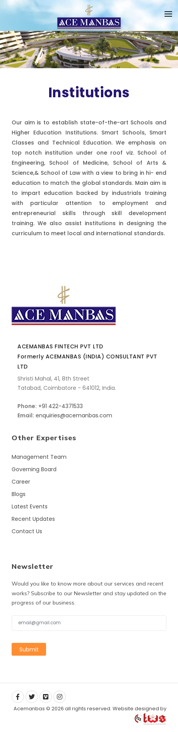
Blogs (19, 494)
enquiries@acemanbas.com (74, 415)
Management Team (39, 457)
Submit (29, 649)
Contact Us (27, 531)
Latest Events (30, 506)
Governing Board (34, 469)
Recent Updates (33, 519)
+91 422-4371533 (60, 406)
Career (21, 482)
